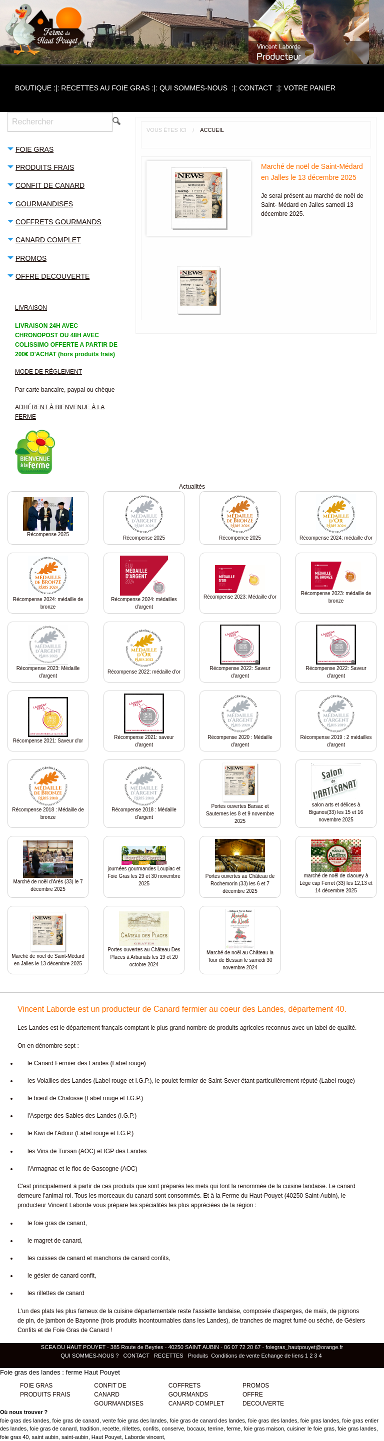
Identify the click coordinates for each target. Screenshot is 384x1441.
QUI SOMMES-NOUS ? (90, 1356)
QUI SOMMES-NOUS (199, 88)
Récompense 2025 (48, 534)
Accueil (212, 130)
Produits (198, 1356)
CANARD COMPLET (196, 1403)
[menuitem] (38, 88)
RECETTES (168, 1356)
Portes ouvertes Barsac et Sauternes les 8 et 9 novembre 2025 (240, 813)
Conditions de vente (235, 1356)
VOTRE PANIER (310, 88)
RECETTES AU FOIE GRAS (110, 88)
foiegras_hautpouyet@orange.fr (304, 1347)
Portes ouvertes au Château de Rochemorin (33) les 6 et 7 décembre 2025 (240, 883)
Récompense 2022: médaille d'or (144, 672)
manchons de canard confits (131, 1258)
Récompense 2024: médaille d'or (336, 538)
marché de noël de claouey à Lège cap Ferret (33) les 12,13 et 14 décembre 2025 (336, 883)
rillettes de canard (60, 1293)
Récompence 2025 (240, 538)
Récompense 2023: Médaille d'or (240, 597)
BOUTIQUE (38, 88)
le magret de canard (54, 1240)
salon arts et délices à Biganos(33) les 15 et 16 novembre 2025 (336, 812)
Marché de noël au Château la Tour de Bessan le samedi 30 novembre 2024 (240, 960)
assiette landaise (217, 1311)
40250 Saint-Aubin (311, 1195)
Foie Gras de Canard (81, 1330)
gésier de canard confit (64, 1275)
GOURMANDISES (119, 1403)
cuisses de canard (61, 1258)
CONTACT (261, 88)
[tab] (64, 149)
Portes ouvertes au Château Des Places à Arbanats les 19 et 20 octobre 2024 (144, 957)
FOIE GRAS (36, 1385)
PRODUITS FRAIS (45, 1394)
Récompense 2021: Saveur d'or (48, 740)
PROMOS (255, 1385)
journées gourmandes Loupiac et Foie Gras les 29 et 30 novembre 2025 (144, 876)
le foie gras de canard (56, 1223)
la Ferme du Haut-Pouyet (249, 1195)
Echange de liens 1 (285, 1356)
